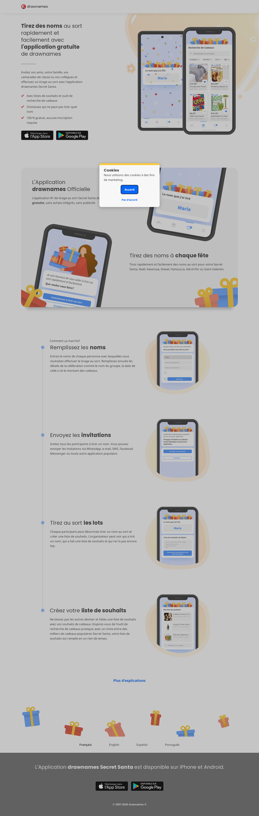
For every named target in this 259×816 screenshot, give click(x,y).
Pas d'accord (129, 199)
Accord (129, 190)
